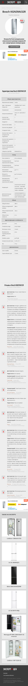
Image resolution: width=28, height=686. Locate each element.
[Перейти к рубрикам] (3, 2)
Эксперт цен (14, 2)
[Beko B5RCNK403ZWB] (14, 576)
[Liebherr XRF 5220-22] (14, 649)
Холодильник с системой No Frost (12, 59)
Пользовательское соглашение (9, 680)
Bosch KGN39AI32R (13, 51)
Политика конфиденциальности (12, 681)
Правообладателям (11, 682)
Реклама (5, 673)
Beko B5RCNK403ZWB (14, 586)
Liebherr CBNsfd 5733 (14, 538)
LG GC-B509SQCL (14, 562)
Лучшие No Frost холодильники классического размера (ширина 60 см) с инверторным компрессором (14, 41)
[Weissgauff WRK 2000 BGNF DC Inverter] (14, 624)
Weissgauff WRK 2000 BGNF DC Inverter (14, 635)
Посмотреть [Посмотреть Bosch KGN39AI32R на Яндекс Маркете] (12, 55)
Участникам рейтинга (8, 675)
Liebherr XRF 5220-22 (14, 660)
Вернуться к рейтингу (14, 47)
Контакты (19, 678)
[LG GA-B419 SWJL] (14, 600)
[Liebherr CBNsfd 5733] (14, 527)
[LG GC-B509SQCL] (14, 551)
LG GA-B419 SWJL (14, 610)
